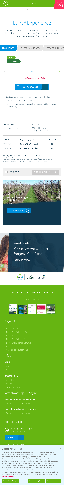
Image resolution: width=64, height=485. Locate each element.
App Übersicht (32, 299)
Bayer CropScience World (17, 332)
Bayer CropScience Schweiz (18, 342)
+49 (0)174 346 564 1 (21, 431)
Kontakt (11, 437)
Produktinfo (8, 48)
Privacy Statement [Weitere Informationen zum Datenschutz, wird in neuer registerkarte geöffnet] (8, 476)
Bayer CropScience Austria (18, 339)
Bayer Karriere (12, 335)
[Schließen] (60, 448)
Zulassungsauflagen (30, 48)
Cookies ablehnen (53, 481)
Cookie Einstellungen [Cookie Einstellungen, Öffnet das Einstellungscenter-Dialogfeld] (10, 481)
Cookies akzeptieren (36, 481)
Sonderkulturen (13, 387)
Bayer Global (12, 328)
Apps (8, 366)
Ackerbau (10, 380)
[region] (32, 465)
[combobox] (32, 87)
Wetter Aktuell (12, 369)
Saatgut (9, 383)
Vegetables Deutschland (17, 349)
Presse (9, 346)
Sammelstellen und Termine (19, 403)
